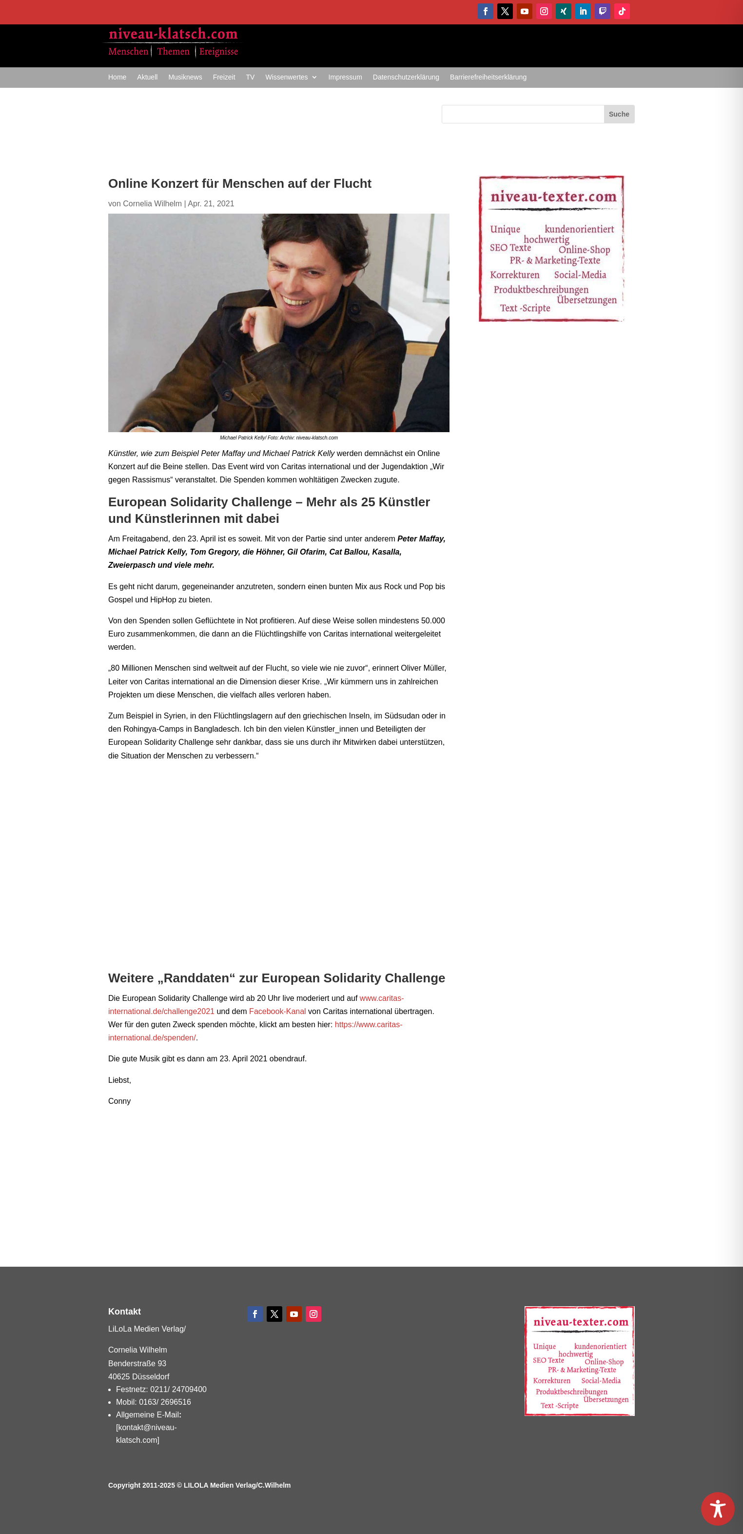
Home (117, 77)
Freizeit (224, 77)
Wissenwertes (286, 77)
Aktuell (147, 77)
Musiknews (185, 77)
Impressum (345, 77)
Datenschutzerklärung (406, 77)
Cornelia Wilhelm (152, 203)
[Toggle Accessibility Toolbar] (718, 1509)
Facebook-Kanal (277, 1011)
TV (250, 77)
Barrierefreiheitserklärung (488, 77)
